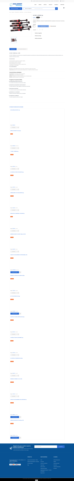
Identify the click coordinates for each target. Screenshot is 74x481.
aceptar (36, 480)
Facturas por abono (56, 463)
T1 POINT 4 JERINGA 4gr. (14, 151)
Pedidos (55, 461)
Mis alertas (55, 468)
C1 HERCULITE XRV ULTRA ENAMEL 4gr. (16, 337)
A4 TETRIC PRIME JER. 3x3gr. (15, 296)
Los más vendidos (30, 463)
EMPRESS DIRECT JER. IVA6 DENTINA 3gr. (17, 192)
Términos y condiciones (44, 463)
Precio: (11, 145)
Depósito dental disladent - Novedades (33, 461)
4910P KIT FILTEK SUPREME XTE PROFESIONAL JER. (18, 254)
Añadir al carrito (43, 26)
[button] (64, 8)
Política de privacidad (44, 468)
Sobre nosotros (43, 466)
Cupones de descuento (57, 466)
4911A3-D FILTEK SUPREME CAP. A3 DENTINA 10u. (18, 399)
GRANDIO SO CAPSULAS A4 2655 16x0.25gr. (17, 275)
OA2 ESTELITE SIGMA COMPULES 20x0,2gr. (17, 316)
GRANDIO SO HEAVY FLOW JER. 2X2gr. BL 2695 (18, 234)
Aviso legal (42, 461)
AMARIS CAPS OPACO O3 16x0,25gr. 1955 (17, 420)
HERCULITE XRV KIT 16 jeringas (15, 130)
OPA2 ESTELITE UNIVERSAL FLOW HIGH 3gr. (17, 213)
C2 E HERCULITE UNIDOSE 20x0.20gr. (16, 358)
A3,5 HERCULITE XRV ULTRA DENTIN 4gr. (17, 172)
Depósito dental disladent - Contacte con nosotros (46, 471)
